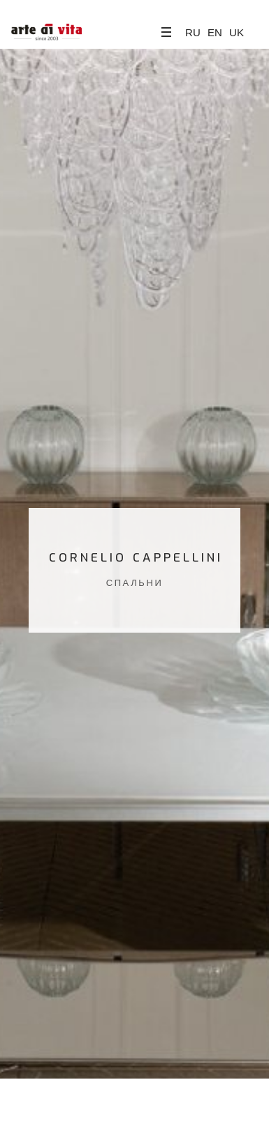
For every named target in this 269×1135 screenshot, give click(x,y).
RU (193, 32)
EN (215, 32)
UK (236, 32)
